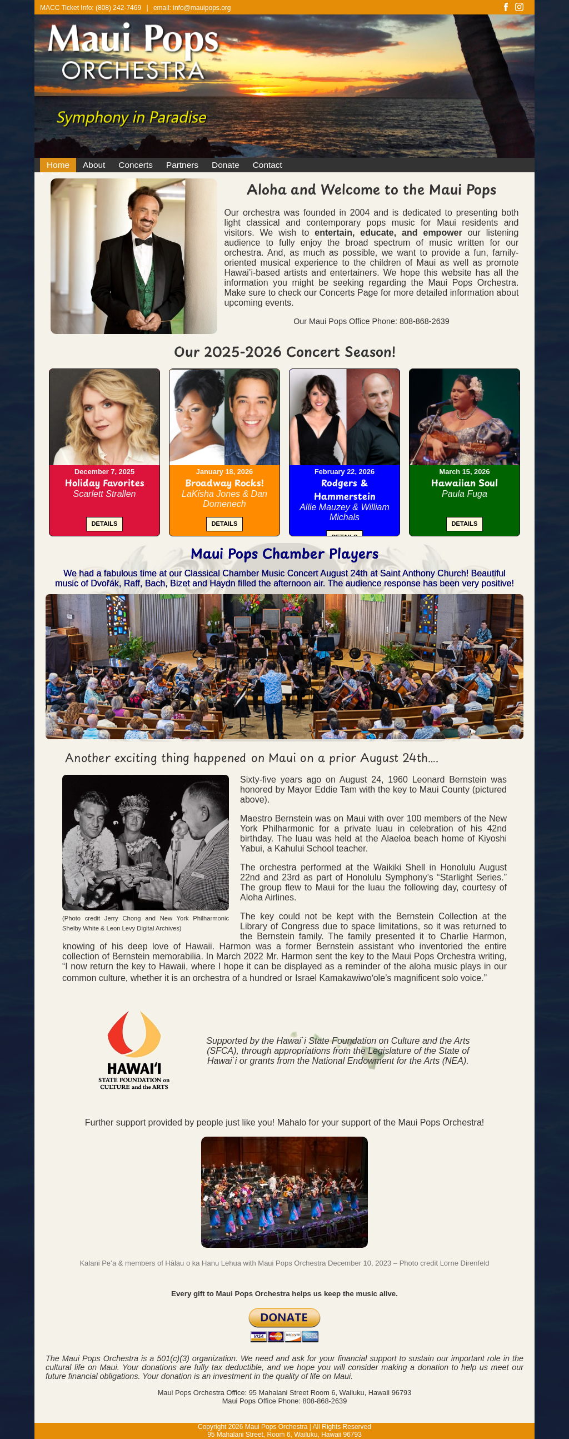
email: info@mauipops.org (192, 8)
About (94, 165)
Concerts (135, 165)
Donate (225, 165)
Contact (267, 165)
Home (58, 165)
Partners (182, 165)
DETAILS (104, 523)
